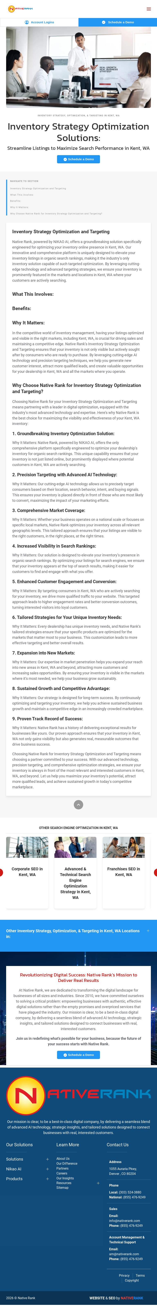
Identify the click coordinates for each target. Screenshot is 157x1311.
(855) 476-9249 (134, 1203)
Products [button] (14, 1184)
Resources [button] (63, 1189)
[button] (149, 9)
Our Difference (66, 1170)
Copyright (132, 1287)
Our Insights (65, 1184)
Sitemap (62, 1194)
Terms (140, 1282)
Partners (62, 1175)
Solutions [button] (14, 1165)
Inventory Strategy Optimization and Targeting (38, 188)
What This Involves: (22, 195)
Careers (61, 1179)
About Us (63, 1165)
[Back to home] (20, 8)
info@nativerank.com (124, 1227)
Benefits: (15, 201)
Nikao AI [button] (13, 1175)
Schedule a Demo (118, 22)
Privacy (124, 1282)
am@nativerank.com (124, 1260)
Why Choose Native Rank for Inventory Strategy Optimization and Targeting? (56, 213)
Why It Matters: (19, 207)
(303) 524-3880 (130, 1198)
